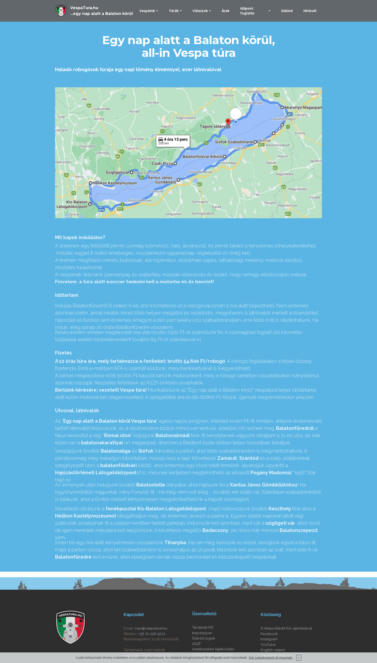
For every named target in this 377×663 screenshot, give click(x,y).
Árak (225, 10)
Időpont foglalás (247, 10)
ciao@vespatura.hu (150, 647)
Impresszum (202, 650)
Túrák (174, 10)
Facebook (269, 652)
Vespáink (147, 10)
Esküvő (287, 10)
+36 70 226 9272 (151, 652)
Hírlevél (309, 10)
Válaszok (200, 10)
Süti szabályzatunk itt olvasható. (271, 660)
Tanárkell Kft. (203, 644)
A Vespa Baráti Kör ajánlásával (286, 647)
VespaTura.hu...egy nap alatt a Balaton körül (101, 11)
